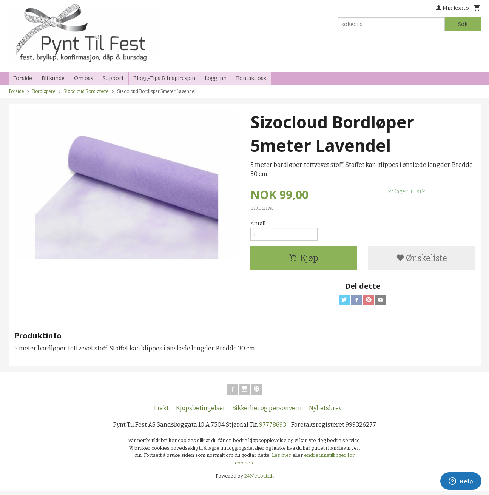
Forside (22, 78)
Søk (462, 24)
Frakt (161, 411)
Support (113, 78)
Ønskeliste (421, 259)
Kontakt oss (251, 78)
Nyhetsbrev (325, 411)
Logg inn (216, 78)
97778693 (272, 428)
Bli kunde (53, 78)
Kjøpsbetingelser (200, 411)
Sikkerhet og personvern (267, 411)
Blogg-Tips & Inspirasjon (164, 78)
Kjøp (303, 259)
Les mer (282, 459)
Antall (257, 224)
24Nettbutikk (259, 480)
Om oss (83, 78)
